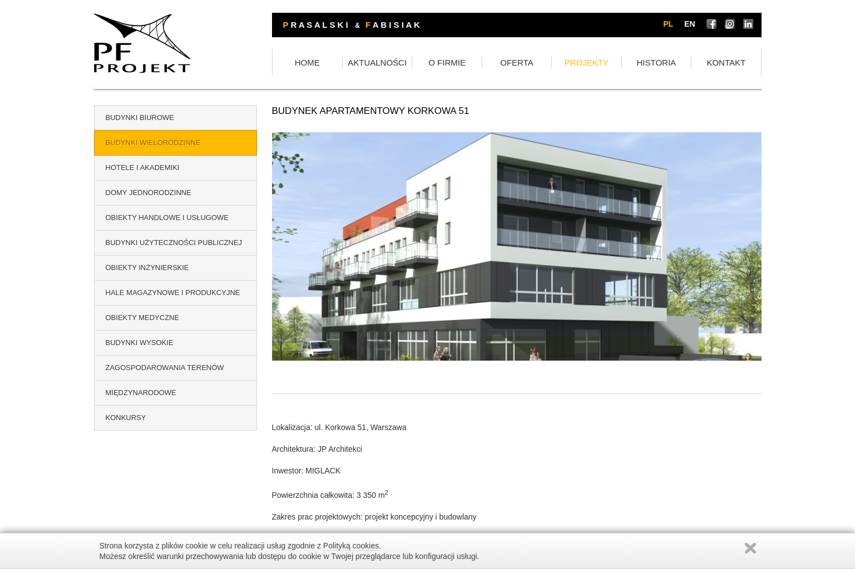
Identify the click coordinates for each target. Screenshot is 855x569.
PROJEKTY (587, 62)
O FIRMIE (447, 62)
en (689, 23)
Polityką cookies (351, 545)
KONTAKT (725, 62)
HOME (307, 62)
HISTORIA (656, 62)
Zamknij (750, 548)
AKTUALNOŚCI (377, 62)
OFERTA (516, 62)
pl (668, 23)
